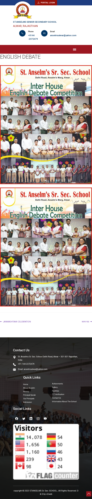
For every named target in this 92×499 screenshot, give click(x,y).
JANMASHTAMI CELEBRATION (17, 321)
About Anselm (29, 388)
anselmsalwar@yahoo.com (63, 35)
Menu (74, 50)
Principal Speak (29, 395)
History (26, 392)
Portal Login (46, 2)
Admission (27, 402)
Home (25, 384)
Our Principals (28, 399)
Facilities (55, 391)
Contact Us (56, 398)
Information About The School (64, 402)
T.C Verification (58, 394)
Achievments (57, 384)
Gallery (55, 387)
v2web (49, 494)
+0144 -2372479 (33, 37)
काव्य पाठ (85, 321)
